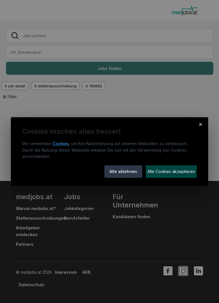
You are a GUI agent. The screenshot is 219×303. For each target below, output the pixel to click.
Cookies (60, 143)
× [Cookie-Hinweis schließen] (200, 124)
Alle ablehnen (123, 171)
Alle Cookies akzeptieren (171, 171)
